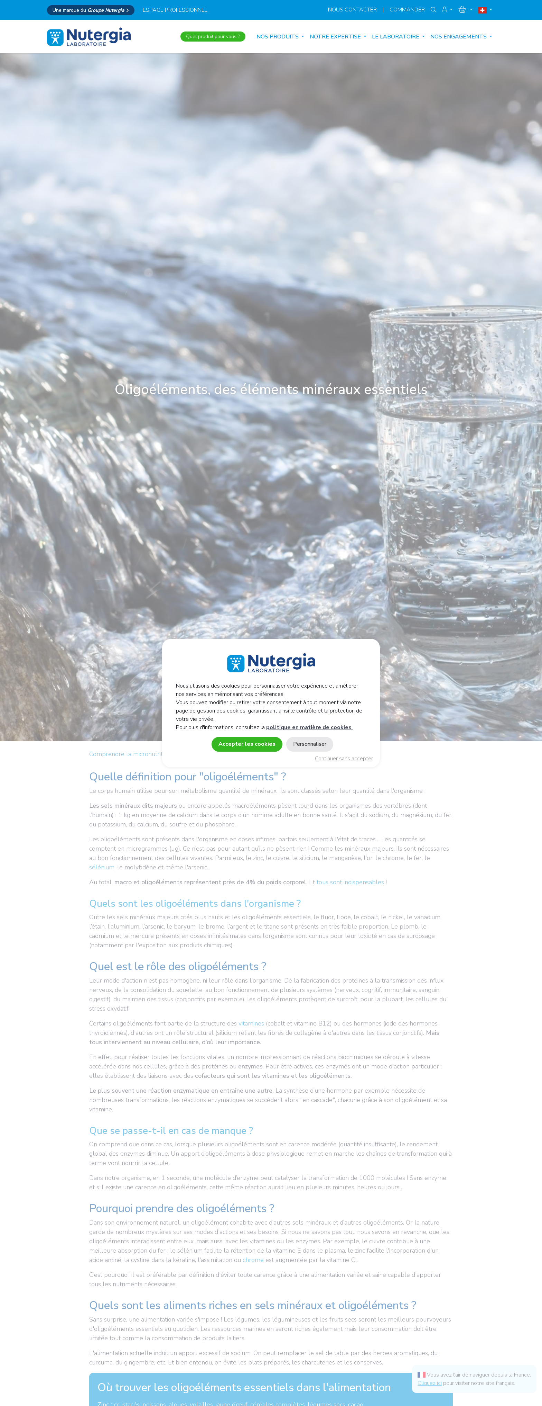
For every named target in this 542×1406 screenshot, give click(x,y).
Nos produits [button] (278, 37)
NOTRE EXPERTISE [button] (336, 37)
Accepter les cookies (246, 744)
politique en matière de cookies (309, 727)
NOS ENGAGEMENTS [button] (459, 37)
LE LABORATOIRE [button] (396, 37)
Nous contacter (352, 10)
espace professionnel (175, 10)
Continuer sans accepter (344, 758)
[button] (447, 10)
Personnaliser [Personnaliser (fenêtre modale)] (309, 744)
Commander (407, 10)
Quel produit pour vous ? (213, 36)
